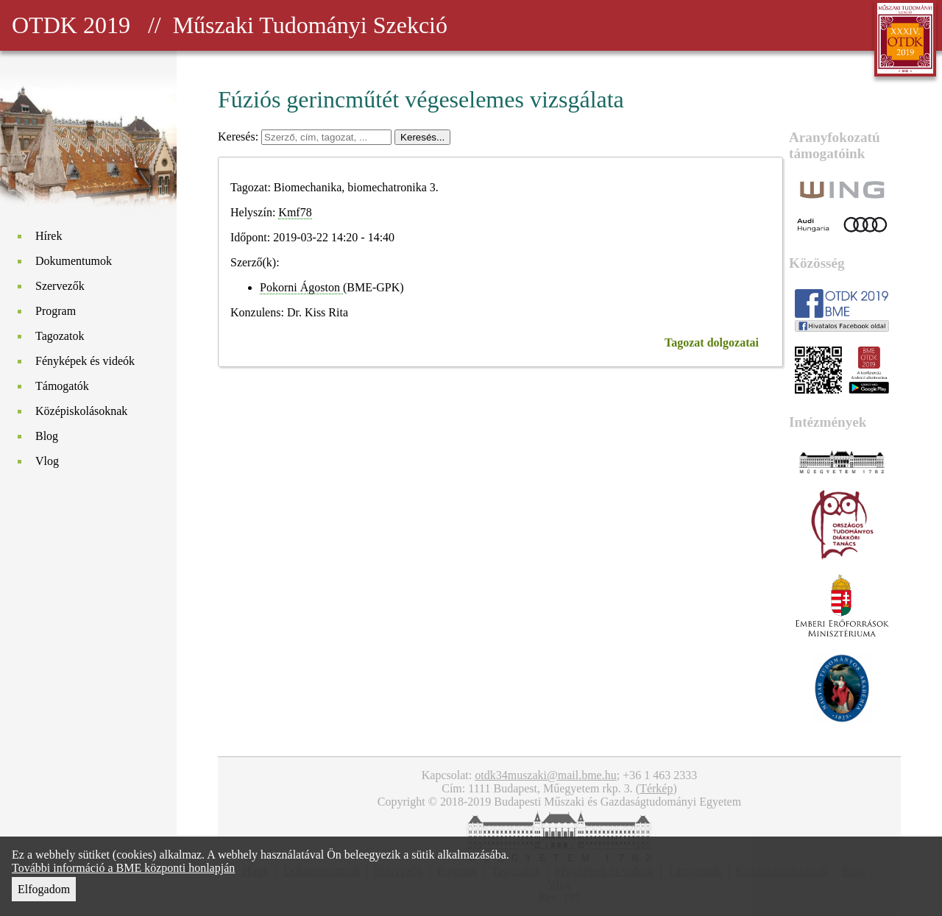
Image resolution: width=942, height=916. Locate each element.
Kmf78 (294, 212)
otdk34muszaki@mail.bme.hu (545, 775)
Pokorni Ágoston (301, 287)
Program (55, 311)
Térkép (656, 788)
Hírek (48, 236)
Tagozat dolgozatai (712, 342)
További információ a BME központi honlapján (123, 868)
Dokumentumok (73, 261)
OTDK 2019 (71, 25)
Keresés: (239, 136)
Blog (46, 436)
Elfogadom (44, 889)
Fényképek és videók (85, 361)
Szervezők (60, 286)
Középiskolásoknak (81, 411)
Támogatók (62, 386)
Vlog (47, 461)
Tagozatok (59, 336)
